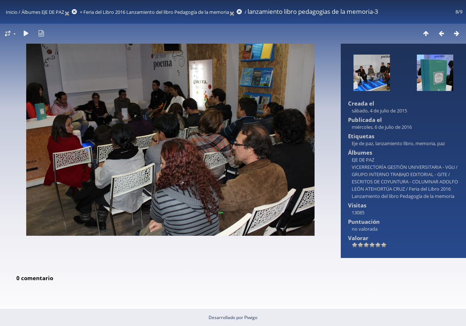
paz (441, 143)
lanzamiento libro (394, 143)
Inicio (11, 12)
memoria (425, 143)
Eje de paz (362, 143)
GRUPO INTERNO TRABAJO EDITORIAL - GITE (399, 174)
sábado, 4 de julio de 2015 (379, 110)
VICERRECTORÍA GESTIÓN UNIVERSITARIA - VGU (403, 167)
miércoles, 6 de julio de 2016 (382, 127)
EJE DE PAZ (53, 12)
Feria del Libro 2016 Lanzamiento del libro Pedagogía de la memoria (156, 12)
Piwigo (250, 317)
